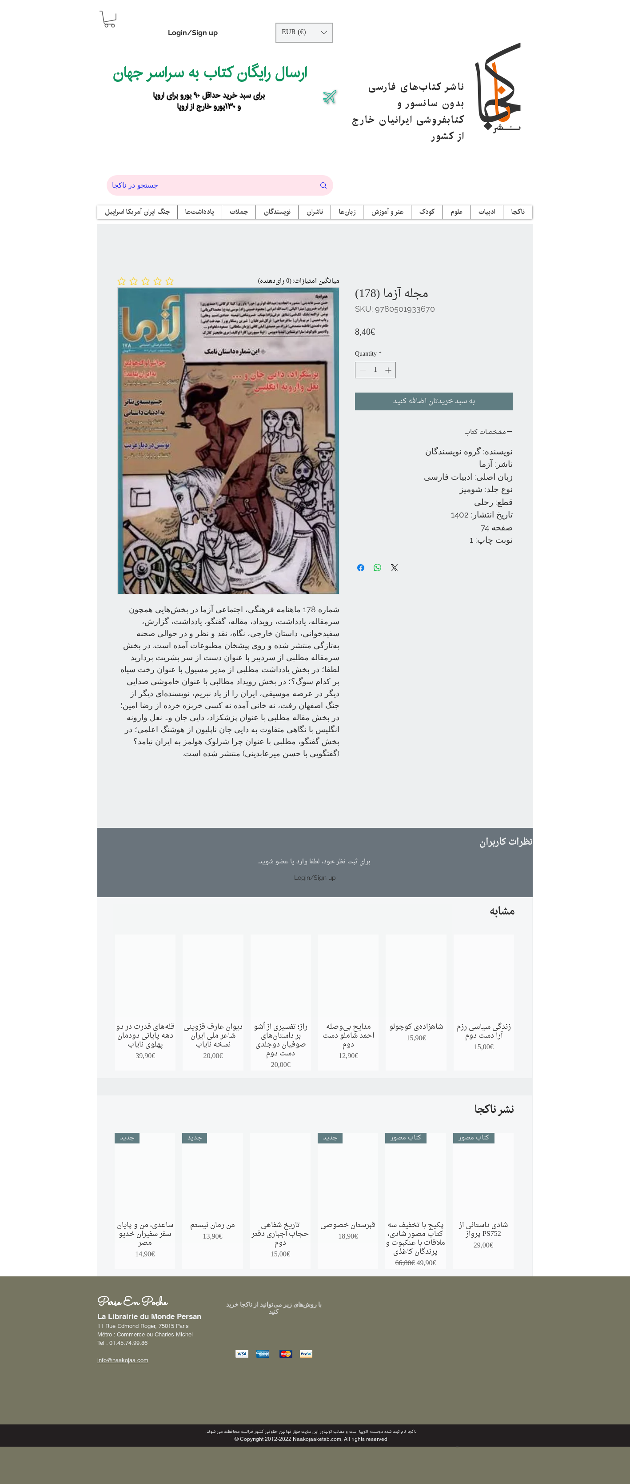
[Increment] (389, 370)
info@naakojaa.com (122, 1360)
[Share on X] (394, 567)
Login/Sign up (193, 32)
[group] (314, 1002)
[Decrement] (361, 370)
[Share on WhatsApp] (377, 567)
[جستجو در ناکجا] (207, 185)
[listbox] (304, 33)
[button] (110, 19)
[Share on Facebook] (360, 567)
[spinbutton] (375, 370)
